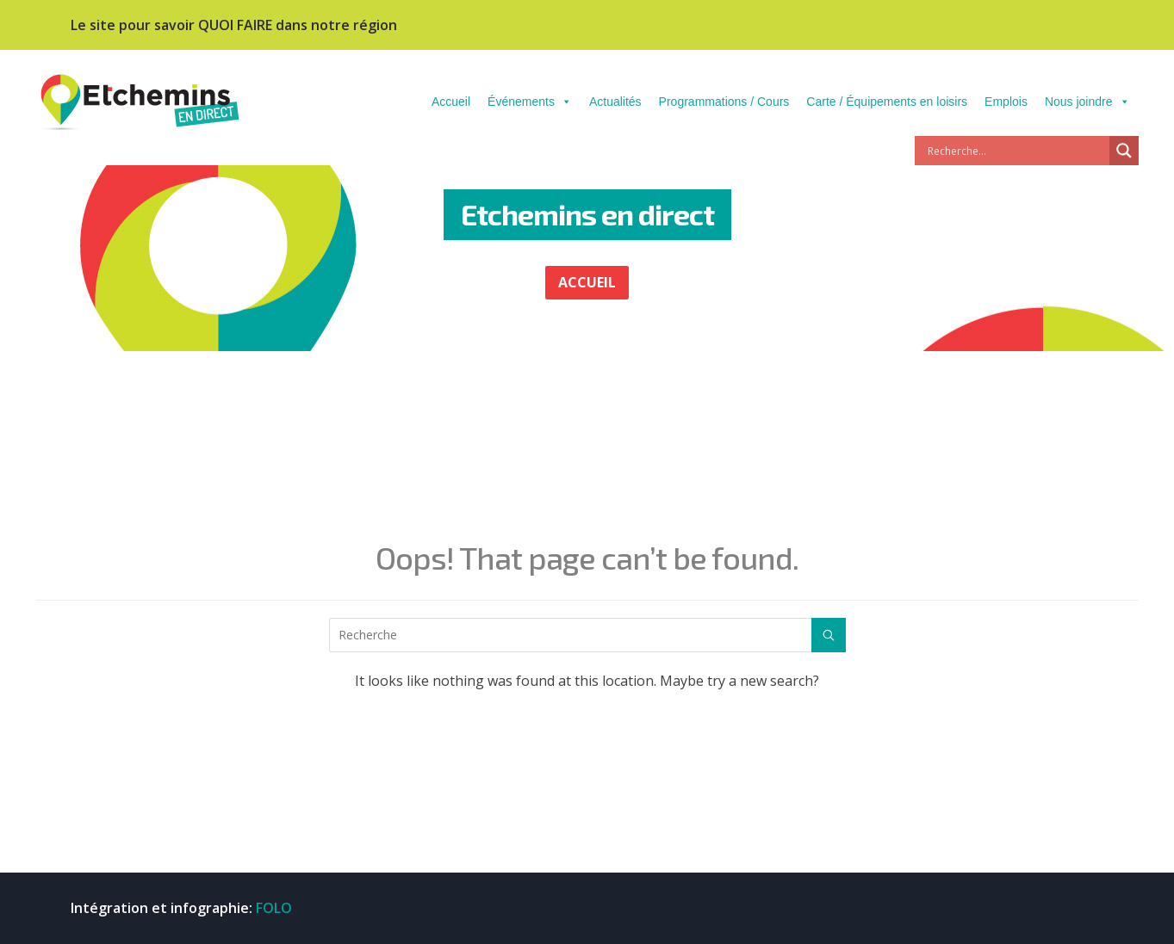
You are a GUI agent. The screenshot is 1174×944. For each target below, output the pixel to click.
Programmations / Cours (724, 101)
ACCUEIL (587, 282)
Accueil (451, 101)
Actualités (615, 101)
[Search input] (1016, 150)
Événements (530, 101)
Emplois (1006, 101)
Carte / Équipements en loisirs (886, 101)
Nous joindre (1087, 101)
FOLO (274, 907)
